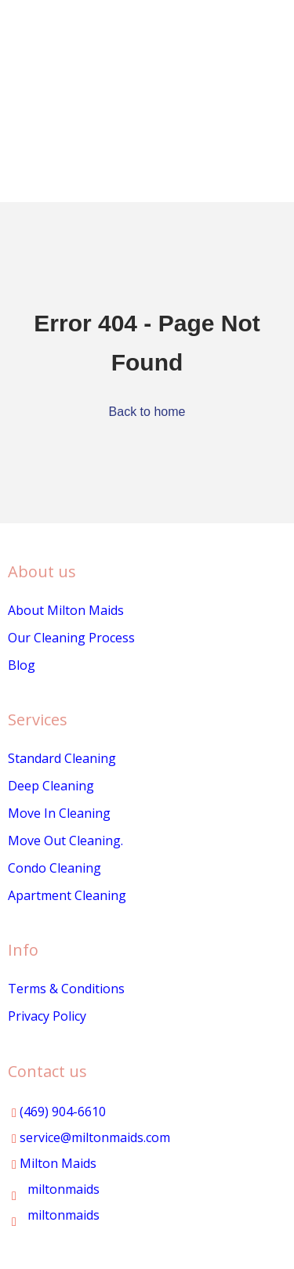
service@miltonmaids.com (91, 1137)
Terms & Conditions (66, 988)
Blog (21, 665)
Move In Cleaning (59, 813)
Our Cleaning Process (71, 637)
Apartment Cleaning (67, 895)
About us (42, 571)
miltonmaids (56, 1189)
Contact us (47, 1071)
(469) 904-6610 (59, 1111)
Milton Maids (54, 1163)
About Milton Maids (66, 610)
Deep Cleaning (51, 785)
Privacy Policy (47, 1016)
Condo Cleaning (54, 868)
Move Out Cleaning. (65, 840)
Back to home (147, 411)
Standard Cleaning (62, 758)
